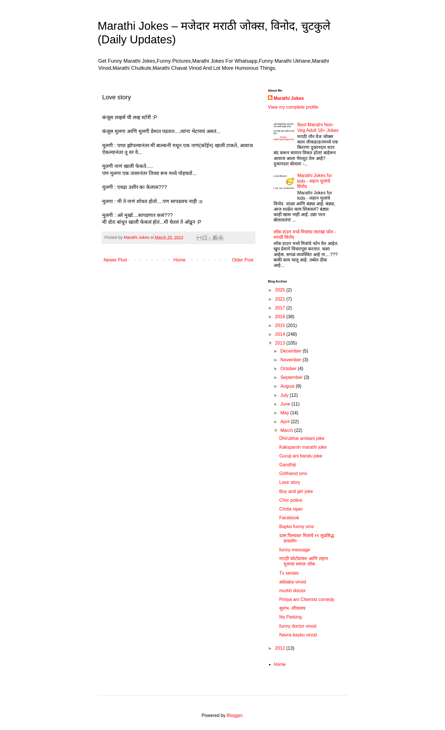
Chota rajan (291, 509)
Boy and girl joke (296, 491)
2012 (280, 648)
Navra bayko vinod (298, 634)
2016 (280, 316)
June (285, 404)
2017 (280, 307)
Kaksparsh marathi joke (303, 447)
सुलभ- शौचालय (292, 608)
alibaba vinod (292, 581)
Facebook (289, 517)
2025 (280, 290)
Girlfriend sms (293, 473)
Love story (289, 482)
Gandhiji (287, 464)
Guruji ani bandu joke (300, 455)
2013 (280, 343)
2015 (280, 325)
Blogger (234, 715)
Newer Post (115, 260)
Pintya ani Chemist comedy (306, 599)
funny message (294, 549)
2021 (280, 299)
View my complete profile (293, 107)
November (291, 359)
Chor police (290, 500)
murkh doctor (292, 590)
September (292, 377)
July (285, 395)
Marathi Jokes (289, 98)
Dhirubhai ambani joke (301, 438)
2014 (280, 334)
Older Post (242, 260)
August (288, 386)
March (287, 430)
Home (179, 260)
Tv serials (289, 573)
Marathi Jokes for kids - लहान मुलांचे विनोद (314, 181)
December (291, 351)
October (289, 368)
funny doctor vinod (297, 626)
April (285, 421)
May (285, 412)
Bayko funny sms (296, 526)
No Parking (290, 617)
